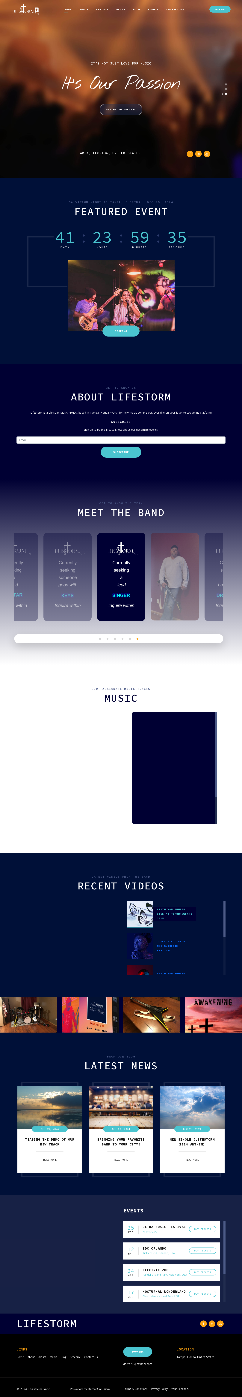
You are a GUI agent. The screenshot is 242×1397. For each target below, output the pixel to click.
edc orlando (154, 1248)
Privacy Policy (159, 1389)
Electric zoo (155, 1270)
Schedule (75, 1357)
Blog (136, 9)
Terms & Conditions (135, 1389)
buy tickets (202, 1229)
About (83, 9)
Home (68, 9)
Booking (220, 9)
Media (120, 9)
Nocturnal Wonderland (164, 1291)
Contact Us (175, 9)
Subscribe (121, 452)
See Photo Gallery (121, 109)
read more (50, 1159)
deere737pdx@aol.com (137, 1364)
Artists (102, 9)
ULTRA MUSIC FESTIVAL (164, 1227)
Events (153, 9)
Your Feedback (180, 1389)
